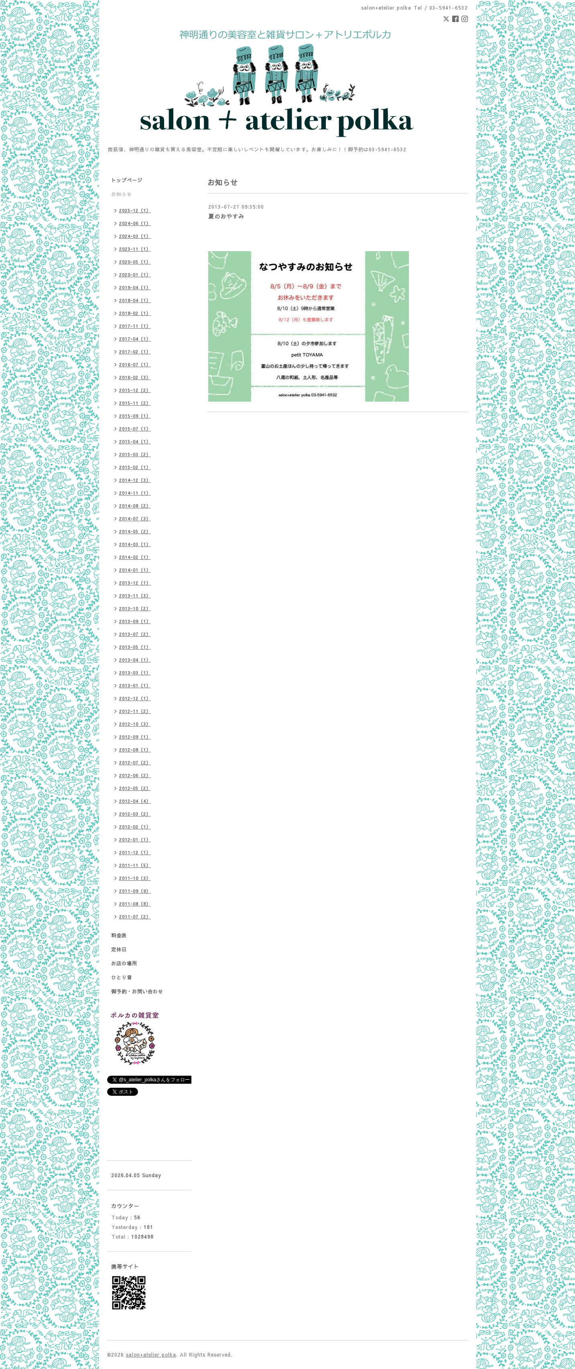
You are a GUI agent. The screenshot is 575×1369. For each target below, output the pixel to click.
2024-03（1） (135, 236)
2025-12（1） (135, 210)
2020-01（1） (135, 275)
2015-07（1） (135, 429)
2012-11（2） (135, 711)
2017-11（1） (135, 326)
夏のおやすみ (226, 216)
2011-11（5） (135, 865)
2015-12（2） (135, 390)
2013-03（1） (135, 673)
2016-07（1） (135, 365)
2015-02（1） (135, 467)
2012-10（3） (135, 724)
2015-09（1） (135, 416)
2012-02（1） (135, 827)
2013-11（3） (135, 596)
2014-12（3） (135, 480)
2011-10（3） (135, 878)
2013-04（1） (135, 660)
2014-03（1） (135, 544)
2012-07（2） (135, 763)
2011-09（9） (135, 891)
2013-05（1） (135, 647)
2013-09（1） (135, 621)
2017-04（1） (135, 339)
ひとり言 (121, 977)
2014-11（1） (135, 493)
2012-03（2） (135, 814)
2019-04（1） (135, 287)
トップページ (126, 180)
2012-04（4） (135, 801)
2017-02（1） (135, 352)
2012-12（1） (135, 698)
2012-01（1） (135, 840)
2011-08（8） (135, 904)
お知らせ (121, 194)
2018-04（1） (135, 300)
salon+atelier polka (151, 1354)
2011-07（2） (135, 917)
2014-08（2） (135, 506)
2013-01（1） (135, 685)
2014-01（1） (135, 570)
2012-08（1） (135, 750)
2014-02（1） (135, 557)
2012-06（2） (135, 775)
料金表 (119, 935)
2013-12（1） (135, 583)
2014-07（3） (135, 519)
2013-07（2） (135, 634)
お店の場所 (124, 963)
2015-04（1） (135, 442)
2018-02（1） (135, 313)
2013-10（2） (135, 608)
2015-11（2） (135, 403)
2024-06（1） (135, 223)
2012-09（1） (135, 737)
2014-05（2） (135, 531)
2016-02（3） (135, 377)
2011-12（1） (135, 852)
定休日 (119, 949)
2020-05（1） (135, 262)
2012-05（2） (135, 788)
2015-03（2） (135, 454)
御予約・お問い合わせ (137, 991)
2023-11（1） (135, 249)
